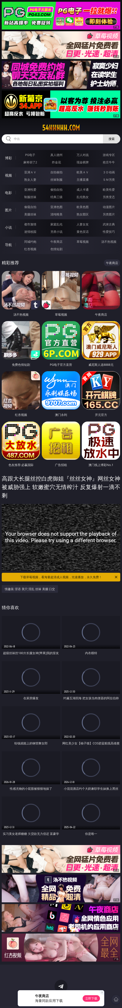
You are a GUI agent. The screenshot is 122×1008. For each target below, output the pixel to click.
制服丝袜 (30, 197)
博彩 (8, 158)
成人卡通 (83, 189)
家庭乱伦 (56, 224)
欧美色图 (83, 207)
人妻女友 (83, 224)
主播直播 (83, 179)
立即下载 (91, 998)
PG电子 (30, 155)
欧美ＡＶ (83, 172)
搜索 (112, 139)
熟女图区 (83, 214)
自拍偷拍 (56, 172)
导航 (8, 244)
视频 (8, 175)
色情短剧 (56, 249)
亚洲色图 (56, 207)
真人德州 (56, 155)
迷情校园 (30, 232)
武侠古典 (109, 224)
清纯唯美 (56, 214)
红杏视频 (30, 249)
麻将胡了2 (30, 162)
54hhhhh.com (61, 127)
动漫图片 (109, 207)
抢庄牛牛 (109, 162)
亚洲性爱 (30, 189)
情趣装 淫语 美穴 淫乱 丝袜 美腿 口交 (30, 589)
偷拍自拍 (56, 189)
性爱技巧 (109, 232)
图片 (8, 210)
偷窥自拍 (30, 207)
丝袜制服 (56, 179)
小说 (8, 227)
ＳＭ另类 (109, 179)
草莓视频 (83, 242)
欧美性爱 (109, 189)
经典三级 (56, 197)
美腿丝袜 (30, 214)
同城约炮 (30, 242)
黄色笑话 (83, 232)
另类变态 (109, 197)
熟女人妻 (30, 179)
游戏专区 (109, 155)
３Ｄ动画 (109, 172)
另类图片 (109, 214)
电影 (8, 192)
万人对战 (83, 155)
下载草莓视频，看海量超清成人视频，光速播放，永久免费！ (69, 577)
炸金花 (56, 162)
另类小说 (56, 232)
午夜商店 (56, 242)
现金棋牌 (83, 162)
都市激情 (30, 224)
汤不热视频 (108, 242)
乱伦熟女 (83, 197)
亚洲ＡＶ (30, 172)
